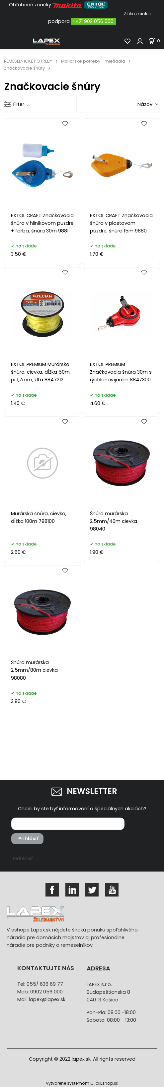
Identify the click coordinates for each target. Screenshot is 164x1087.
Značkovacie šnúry (24, 68)
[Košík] (156, 41)
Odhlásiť (23, 858)
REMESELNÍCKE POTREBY (28, 61)
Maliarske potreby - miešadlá (93, 61)
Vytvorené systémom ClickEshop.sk (82, 1083)
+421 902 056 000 (93, 21)
